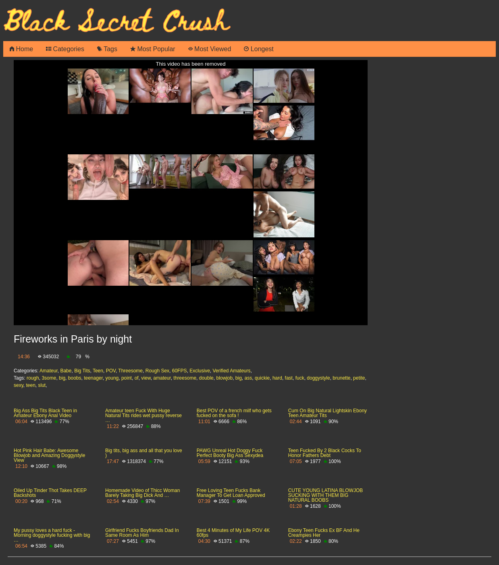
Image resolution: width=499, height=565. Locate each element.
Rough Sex (157, 371)
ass (248, 378)
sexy (18, 385)
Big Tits (82, 371)
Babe (65, 371)
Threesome (130, 371)
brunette (341, 378)
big (62, 378)
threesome (184, 378)
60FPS (179, 371)
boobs (74, 378)
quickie (262, 378)
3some (49, 378)
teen (30, 385)
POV (111, 371)
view (145, 378)
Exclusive (199, 371)
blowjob (224, 378)
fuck (299, 378)
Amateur (49, 371)
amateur (161, 378)
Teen (98, 371)
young (112, 378)
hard (277, 378)
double (206, 378)
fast (289, 378)
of (137, 378)
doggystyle (318, 378)
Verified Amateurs (231, 371)
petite (359, 378)
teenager (93, 378)
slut (42, 385)
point (126, 378)
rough (33, 378)
